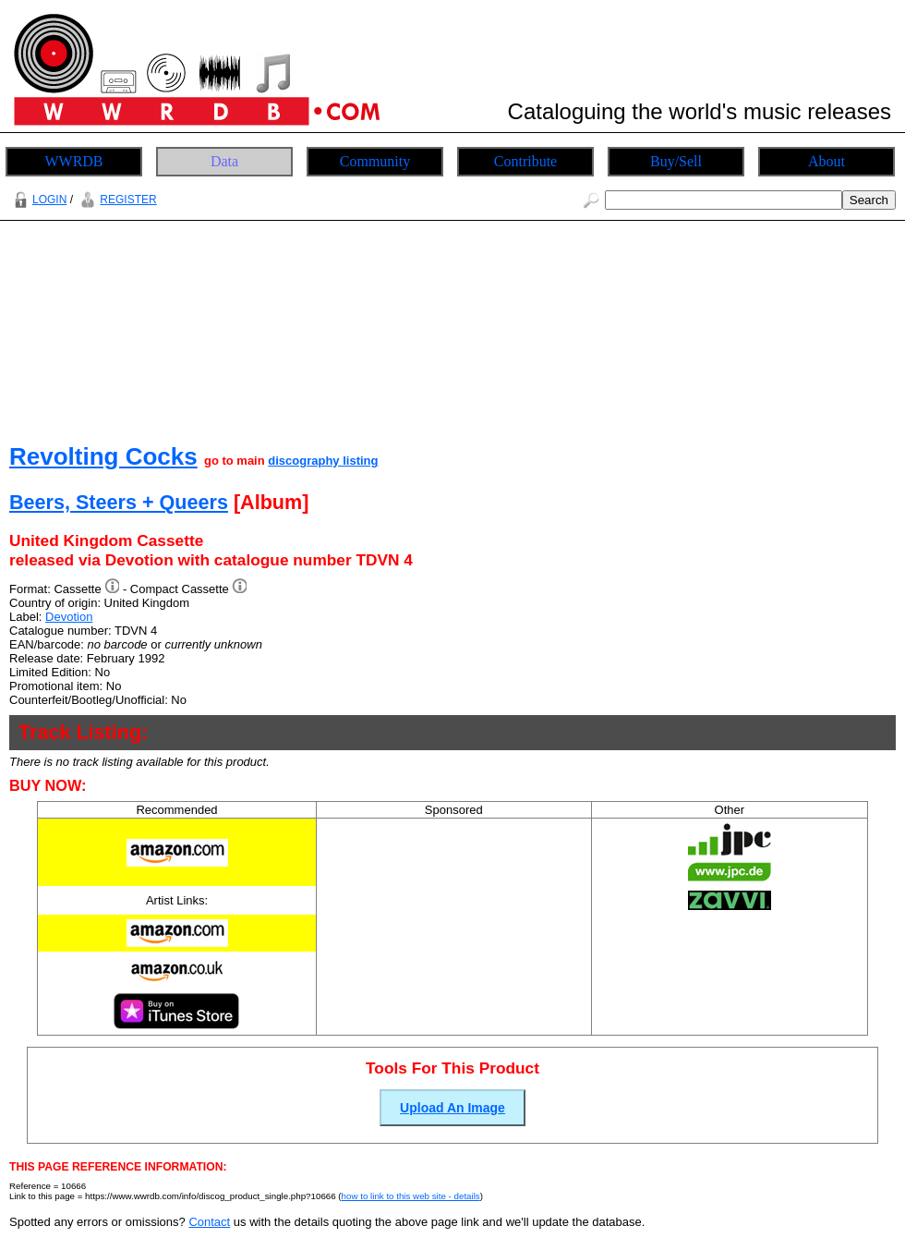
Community (375, 161)
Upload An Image (452, 1107)
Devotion (68, 617)
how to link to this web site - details (411, 1196)
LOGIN (37, 199)
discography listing (323, 460)
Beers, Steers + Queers (118, 502)
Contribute (525, 161)
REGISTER (116, 199)
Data (224, 161)
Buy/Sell (676, 161)
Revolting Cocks (103, 456)
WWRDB (73, 161)
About (826, 161)
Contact (209, 1222)
